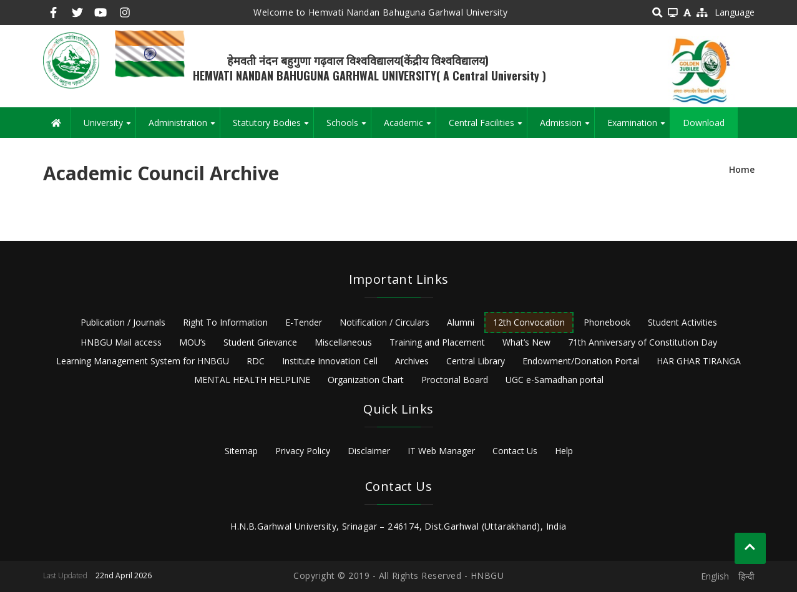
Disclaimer (369, 451)
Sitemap (241, 451)
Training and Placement (437, 342)
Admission (567, 127)
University (109, 127)
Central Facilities (488, 127)
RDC (256, 361)
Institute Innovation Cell (330, 361)
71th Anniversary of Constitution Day (642, 342)
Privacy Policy (302, 451)
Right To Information (225, 322)
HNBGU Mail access (121, 342)
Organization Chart (366, 380)
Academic (410, 127)
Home (742, 169)
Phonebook (607, 322)
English (715, 576)
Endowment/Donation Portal (580, 361)
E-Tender (303, 322)
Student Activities (682, 322)
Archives (412, 361)
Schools (348, 127)
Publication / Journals (123, 322)
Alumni (460, 322)
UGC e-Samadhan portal (555, 380)
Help (564, 451)
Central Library (475, 361)
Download (704, 123)
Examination (638, 127)
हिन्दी (746, 576)
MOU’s (192, 342)
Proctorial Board (454, 380)
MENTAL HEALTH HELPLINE (252, 380)
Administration (184, 127)
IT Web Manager (441, 451)
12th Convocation (529, 322)
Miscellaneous (343, 342)
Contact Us (514, 451)
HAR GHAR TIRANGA (699, 361)
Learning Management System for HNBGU (142, 361)
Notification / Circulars (384, 322)
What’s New (526, 342)
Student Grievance (260, 342)
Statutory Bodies (273, 127)
